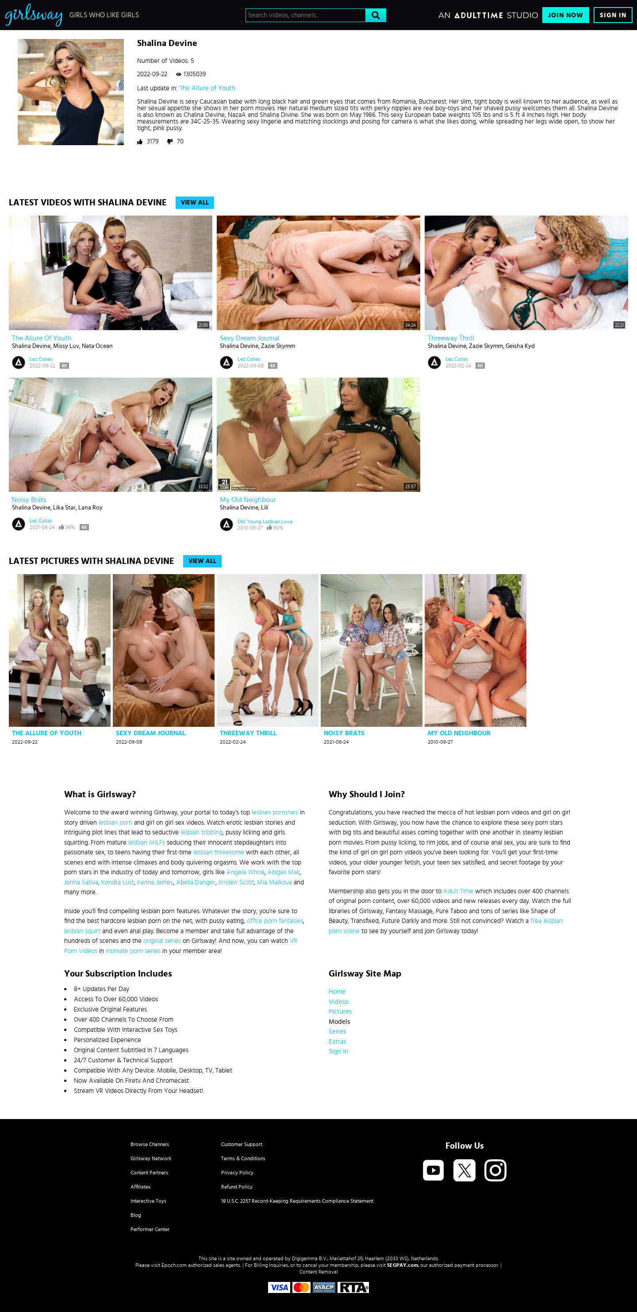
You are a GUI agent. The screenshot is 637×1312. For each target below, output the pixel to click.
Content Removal (318, 1271)
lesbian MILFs (146, 842)
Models (339, 1022)
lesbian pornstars (275, 812)
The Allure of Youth (207, 88)
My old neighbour (248, 499)
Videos (339, 1002)
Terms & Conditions (243, 1158)
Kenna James (155, 882)
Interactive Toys (148, 1201)
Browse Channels (149, 1144)
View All (195, 203)
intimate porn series (133, 951)
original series (162, 941)
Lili (264, 508)
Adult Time (458, 891)
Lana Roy (90, 508)
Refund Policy (237, 1186)
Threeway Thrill (451, 338)
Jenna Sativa (81, 882)
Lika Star (64, 508)
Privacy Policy (237, 1172)
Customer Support (241, 1144)
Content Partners (149, 1172)
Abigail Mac (284, 872)
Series (337, 1031)
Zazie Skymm (278, 346)
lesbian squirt (82, 931)
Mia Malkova (274, 882)
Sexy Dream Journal (250, 338)
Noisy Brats (29, 499)
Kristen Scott (236, 882)
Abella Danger (195, 882)
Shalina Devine (31, 346)
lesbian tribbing (201, 832)
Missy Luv (66, 346)
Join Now (565, 15)
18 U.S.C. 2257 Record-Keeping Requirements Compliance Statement (297, 1201)
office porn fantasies (275, 921)
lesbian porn (115, 822)
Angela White (245, 872)
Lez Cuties (41, 359)
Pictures (340, 1011)
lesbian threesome (218, 852)
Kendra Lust (117, 882)
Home (337, 991)
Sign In (613, 15)
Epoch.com (174, 1265)
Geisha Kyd (520, 346)
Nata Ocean (97, 346)
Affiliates (140, 1186)
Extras (337, 1041)
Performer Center (149, 1229)
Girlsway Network (151, 1158)
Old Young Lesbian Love (265, 521)
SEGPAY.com (402, 1265)
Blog (135, 1215)
